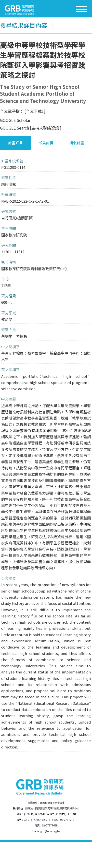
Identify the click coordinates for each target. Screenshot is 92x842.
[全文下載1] (35, 111)
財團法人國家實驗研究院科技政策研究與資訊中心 (52, 808)
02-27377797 (68, 820)
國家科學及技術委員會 (52, 802)
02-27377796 (31, 820)
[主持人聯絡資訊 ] (45, 128)
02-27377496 (50, 820)
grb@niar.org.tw (50, 831)
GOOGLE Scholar (15, 120)
